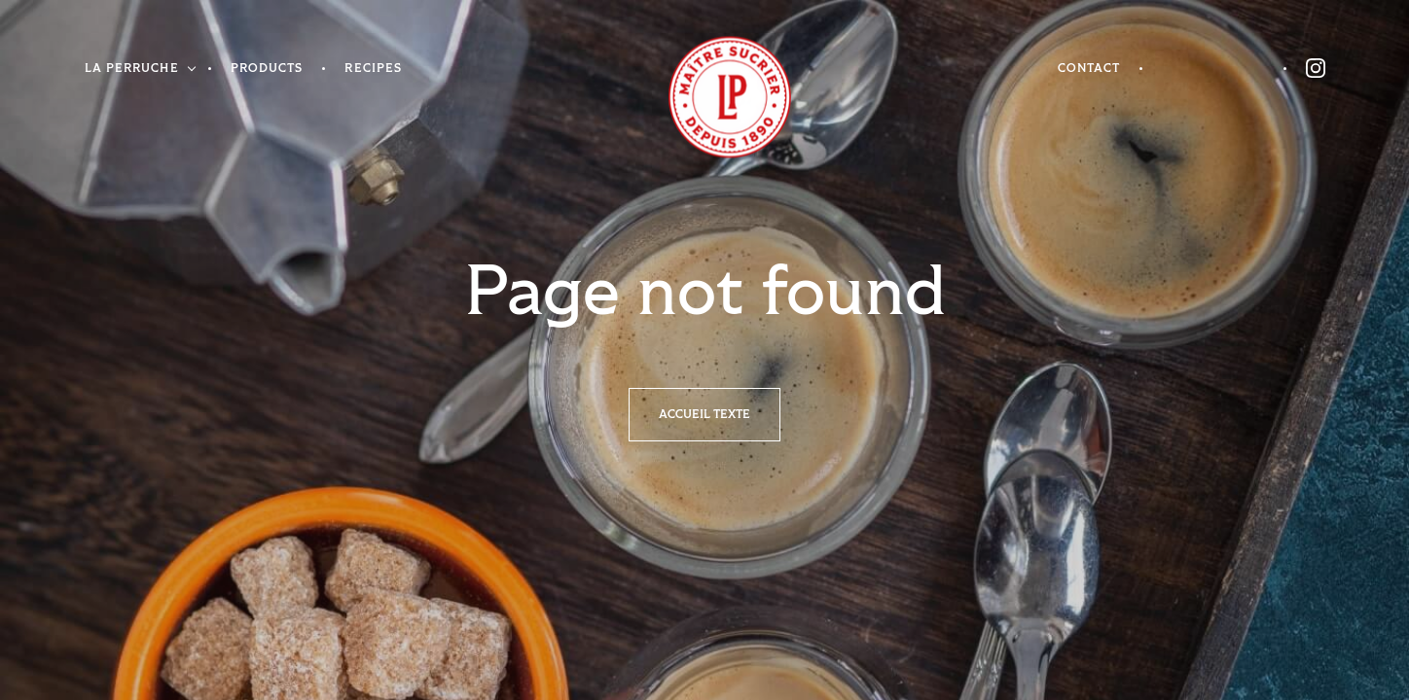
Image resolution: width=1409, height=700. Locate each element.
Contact (1089, 68)
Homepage (705, 97)
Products (267, 68)
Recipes (373, 68)
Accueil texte (704, 414)
